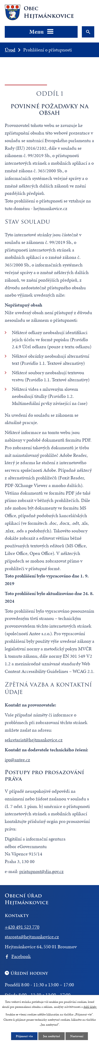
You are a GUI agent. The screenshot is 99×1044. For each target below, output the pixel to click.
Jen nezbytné (51, 1036)
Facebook (21, 956)
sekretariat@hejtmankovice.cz (34, 739)
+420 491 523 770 (22, 926)
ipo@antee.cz (17, 759)
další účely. (90, 1007)
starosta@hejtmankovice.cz (32, 936)
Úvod (10, 49)
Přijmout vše (24, 1036)
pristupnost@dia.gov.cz (41, 871)
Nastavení (76, 1036)
